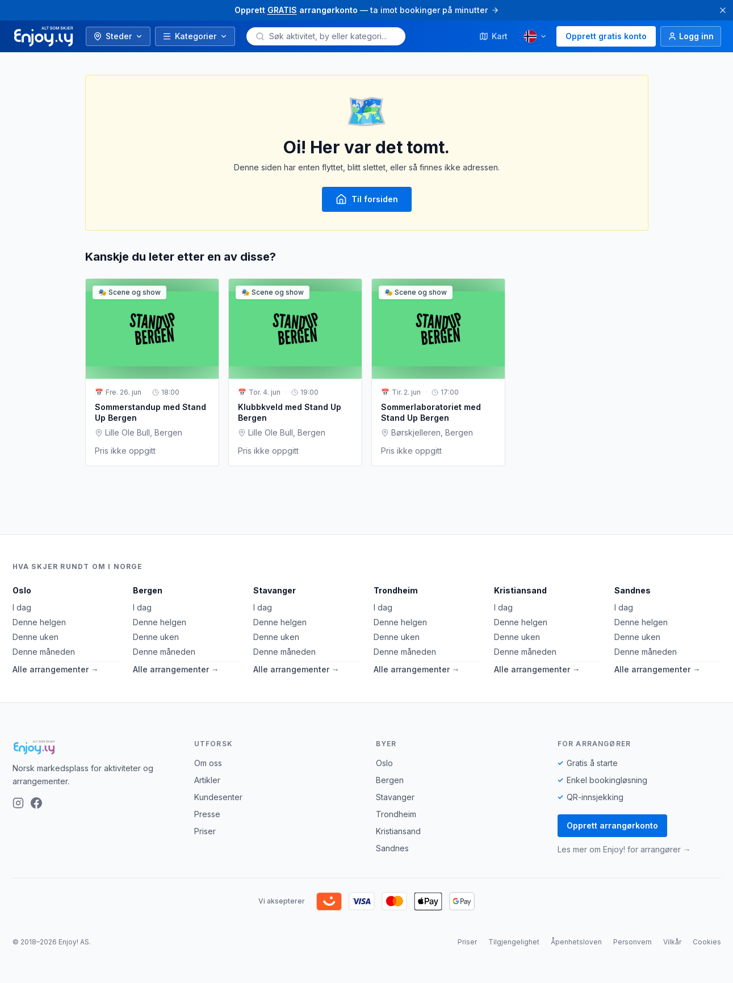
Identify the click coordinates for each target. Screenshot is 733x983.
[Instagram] (18, 803)
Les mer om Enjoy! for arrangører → (624, 849)
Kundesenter (218, 797)
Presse (207, 814)
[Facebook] (36, 803)
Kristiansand (520, 590)
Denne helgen (39, 622)
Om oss (208, 763)
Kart (493, 36)
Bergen (147, 590)
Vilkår (672, 942)
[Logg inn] (690, 36)
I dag (21, 607)
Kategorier (195, 36)
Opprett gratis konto (606, 36)
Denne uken (35, 637)
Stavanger (274, 590)
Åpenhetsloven (576, 942)
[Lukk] (723, 10)
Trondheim (396, 590)
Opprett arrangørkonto (612, 825)
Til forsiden (367, 199)
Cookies (707, 942)
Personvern (632, 942)
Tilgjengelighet (513, 942)
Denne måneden (43, 651)
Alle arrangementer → (55, 669)
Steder (118, 36)
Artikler (207, 780)
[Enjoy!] (94, 747)
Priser (205, 831)
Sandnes (632, 590)
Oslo (21, 590)
